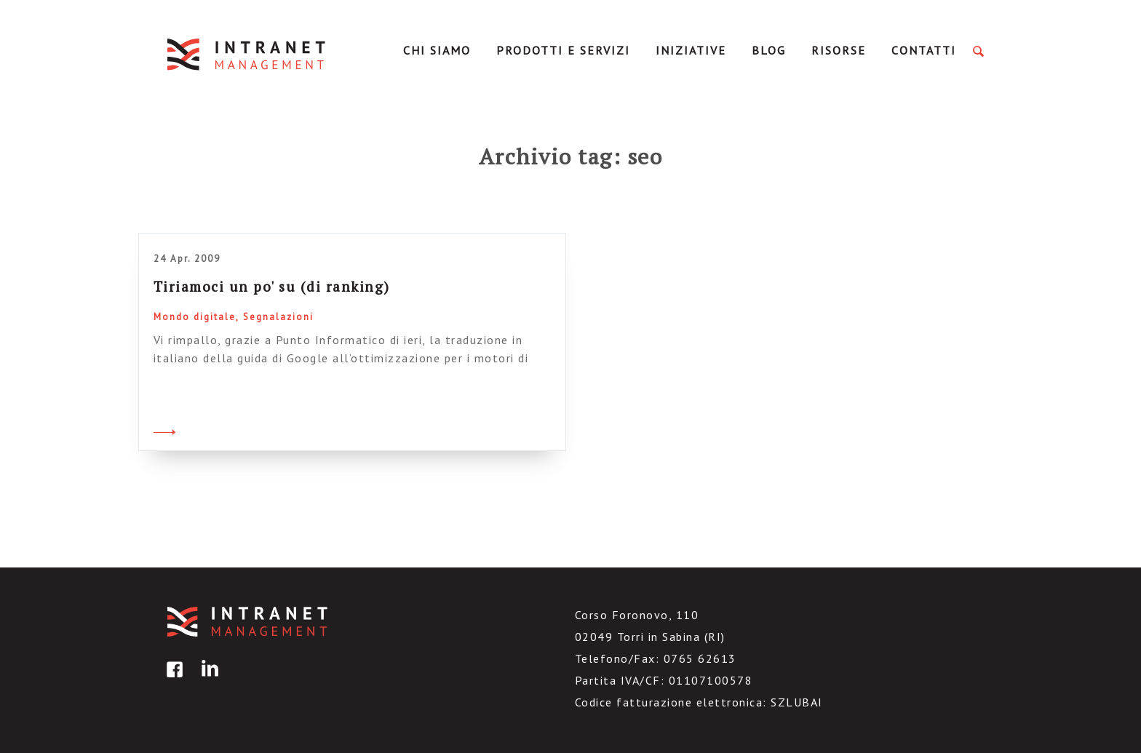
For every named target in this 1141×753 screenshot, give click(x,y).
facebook (172, 680)
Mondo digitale (195, 317)
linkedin (207, 680)
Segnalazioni (278, 317)
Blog (769, 50)
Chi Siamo (437, 50)
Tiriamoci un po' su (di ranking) (272, 286)
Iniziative (691, 50)
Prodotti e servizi (563, 50)
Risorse (838, 50)
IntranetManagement (247, 54)
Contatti (923, 50)
